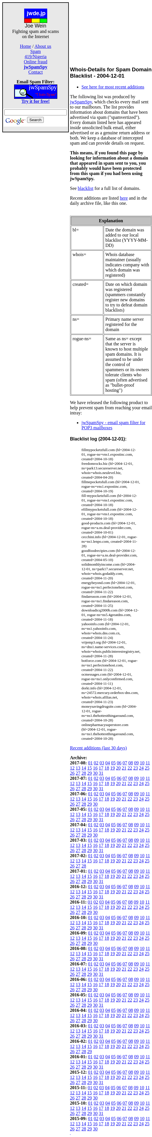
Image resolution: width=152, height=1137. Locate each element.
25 (147, 768)
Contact (36, 72)
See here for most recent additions (112, 86)
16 (95, 768)
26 (72, 773)
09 (136, 762)
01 (90, 762)
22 (130, 768)
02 (96, 762)
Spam (35, 51)
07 (125, 762)
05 (113, 762)
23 (135, 768)
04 (107, 762)
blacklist (85, 188)
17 (101, 768)
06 (119, 762)
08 (130, 762)
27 (78, 773)
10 (142, 762)
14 (83, 768)
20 (118, 768)
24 (141, 768)
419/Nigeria (35, 56)
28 (83, 773)
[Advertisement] (36, 218)
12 (72, 768)
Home (25, 46)
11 (148, 762)
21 (124, 768)
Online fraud (35, 61)
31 (101, 773)
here (124, 198)
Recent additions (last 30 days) (98, 747)
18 (107, 768)
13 (78, 768)
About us (43, 46)
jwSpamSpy (81, 101)
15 (89, 768)
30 (95, 773)
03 (102, 762)
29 (89, 773)
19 (112, 768)
